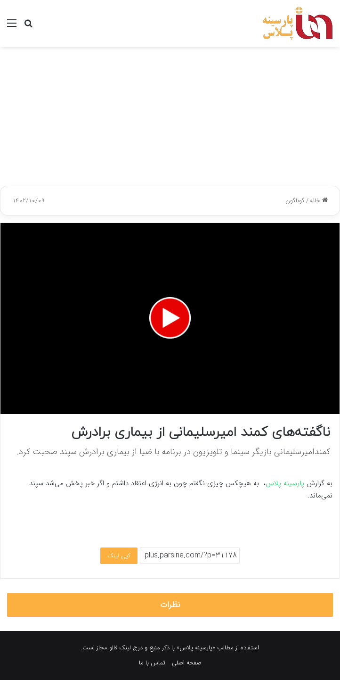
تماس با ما (152, 663)
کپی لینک (118, 556)
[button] (170, 318)
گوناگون (295, 201)
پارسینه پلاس (285, 483)
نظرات (170, 604)
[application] (170, 318)
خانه (319, 201)
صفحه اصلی (187, 663)
